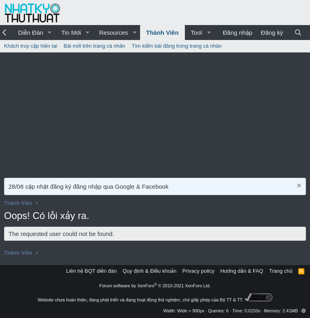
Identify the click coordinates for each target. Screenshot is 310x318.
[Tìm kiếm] (298, 32)
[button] (49, 32)
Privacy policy (198, 271)
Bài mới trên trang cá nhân (95, 46)
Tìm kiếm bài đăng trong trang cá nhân (177, 46)
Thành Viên (162, 32)
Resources (113, 32)
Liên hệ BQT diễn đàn (91, 271)
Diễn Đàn (30, 32)
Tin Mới (71, 32)
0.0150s (252, 310)
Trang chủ (281, 271)
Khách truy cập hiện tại (30, 46)
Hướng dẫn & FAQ (241, 271)
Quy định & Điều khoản (149, 271)
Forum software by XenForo (155, 285)
